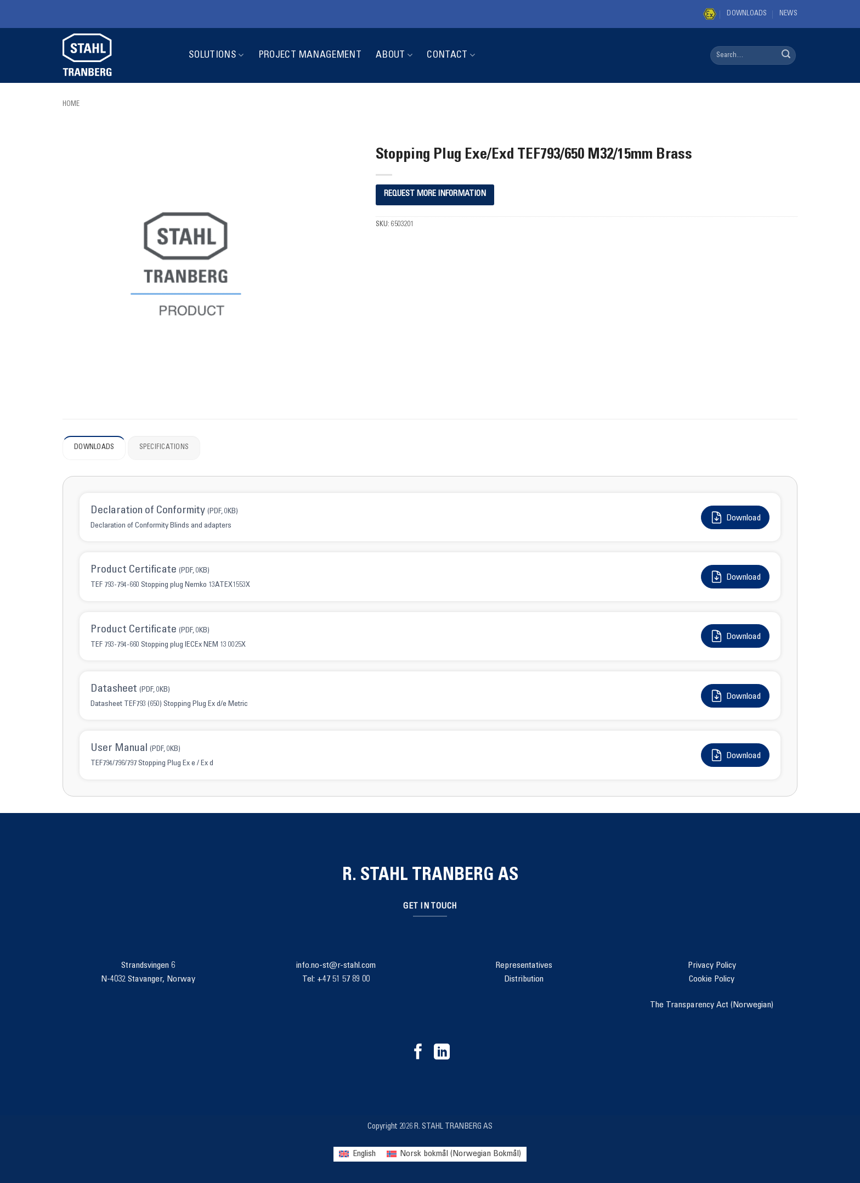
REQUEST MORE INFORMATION (435, 194)
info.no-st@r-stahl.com (336, 965)
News (788, 14)
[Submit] (786, 55)
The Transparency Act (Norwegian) (711, 1005)
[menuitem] (357, 1154)
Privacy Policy (712, 965)
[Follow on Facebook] (418, 1053)
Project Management (309, 55)
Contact (451, 55)
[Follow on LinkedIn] (442, 1053)
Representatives (523, 965)
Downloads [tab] (94, 447)
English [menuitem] (364, 1154)
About (394, 55)
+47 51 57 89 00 (343, 979)
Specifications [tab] (164, 447)
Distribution (524, 979)
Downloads (747, 14)
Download (735, 517)
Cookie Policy (711, 979)
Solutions (216, 55)
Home (71, 104)
